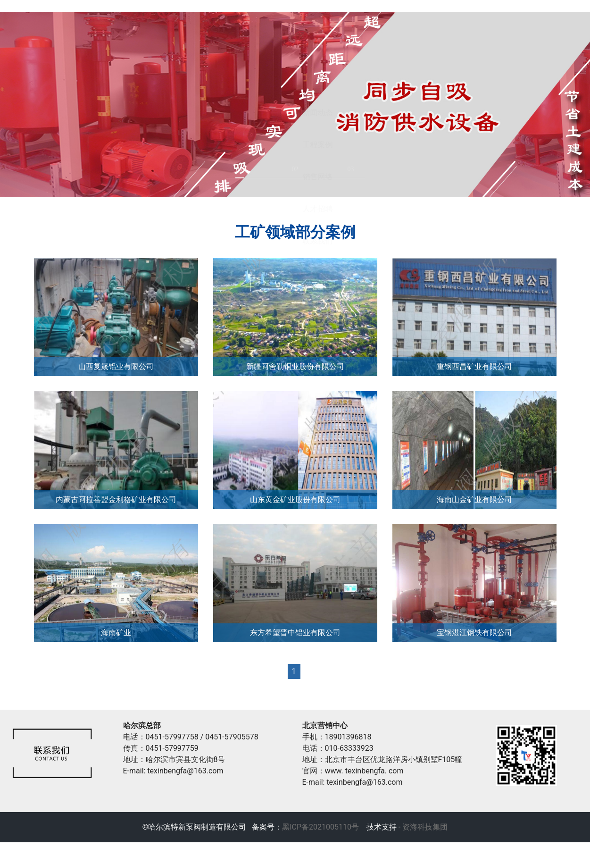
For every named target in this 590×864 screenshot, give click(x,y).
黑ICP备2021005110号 (320, 848)
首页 (102, 16)
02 (295, 190)
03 (351, 190)
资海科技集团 (424, 848)
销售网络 (527, 16)
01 (239, 190)
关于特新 (187, 16)
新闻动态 (357, 16)
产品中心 (272, 16)
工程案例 (442, 16)
